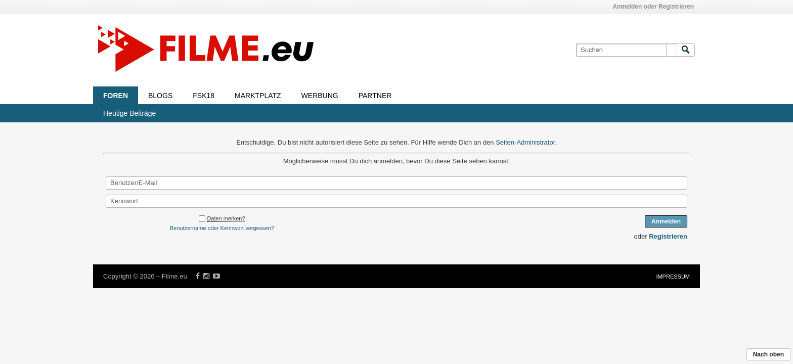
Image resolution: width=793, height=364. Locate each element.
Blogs (160, 96)
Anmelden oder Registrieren (653, 6)
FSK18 (203, 96)
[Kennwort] (396, 201)
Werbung (319, 96)
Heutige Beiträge (129, 113)
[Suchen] (626, 50)
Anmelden (666, 221)
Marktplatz (258, 96)
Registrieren (668, 236)
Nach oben (768, 354)
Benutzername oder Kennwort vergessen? (222, 228)
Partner (375, 96)
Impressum (673, 277)
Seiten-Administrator (525, 142)
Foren (115, 96)
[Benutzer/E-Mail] (396, 183)
